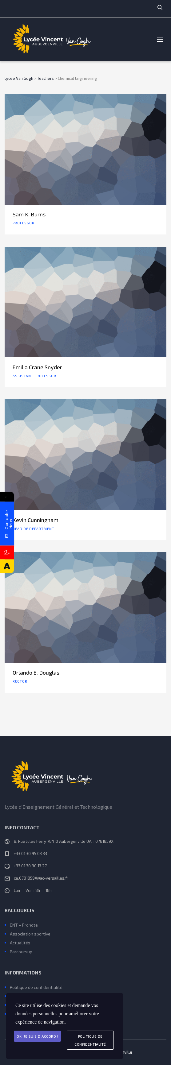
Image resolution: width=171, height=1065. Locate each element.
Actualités (20, 942)
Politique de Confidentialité (90, 1040)
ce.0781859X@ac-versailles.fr (41, 878)
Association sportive (30, 933)
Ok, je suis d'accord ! (37, 1036)
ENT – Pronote (24, 925)
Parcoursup (21, 951)
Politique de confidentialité (36, 987)
